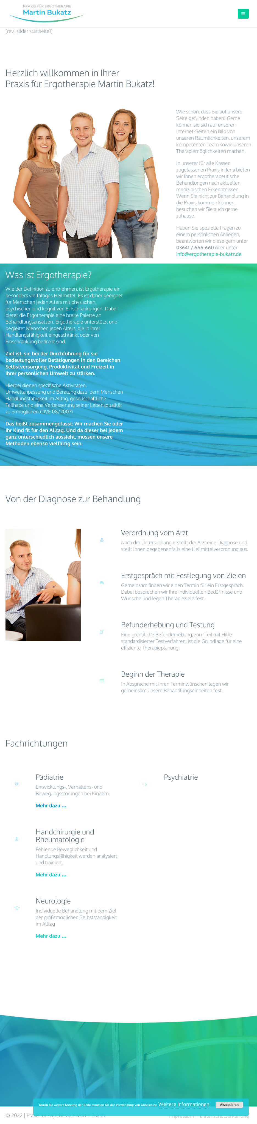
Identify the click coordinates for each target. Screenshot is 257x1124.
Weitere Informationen (183, 1104)
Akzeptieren (229, 1105)
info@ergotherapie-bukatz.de (209, 254)
